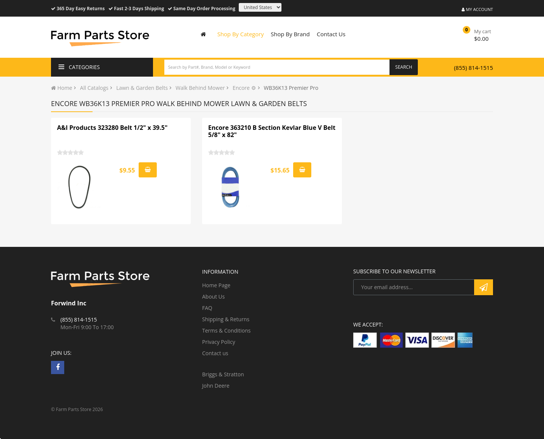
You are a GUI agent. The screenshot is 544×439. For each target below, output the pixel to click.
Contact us (215, 353)
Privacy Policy (218, 341)
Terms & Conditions (226, 330)
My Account (477, 9)
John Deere (215, 385)
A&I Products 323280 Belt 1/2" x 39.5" (112, 127)
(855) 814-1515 (473, 67)
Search (403, 67)
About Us (213, 296)
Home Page (216, 285)
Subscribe (483, 287)
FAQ (207, 307)
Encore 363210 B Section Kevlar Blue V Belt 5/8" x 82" (271, 131)
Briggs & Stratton (223, 374)
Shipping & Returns (225, 319)
